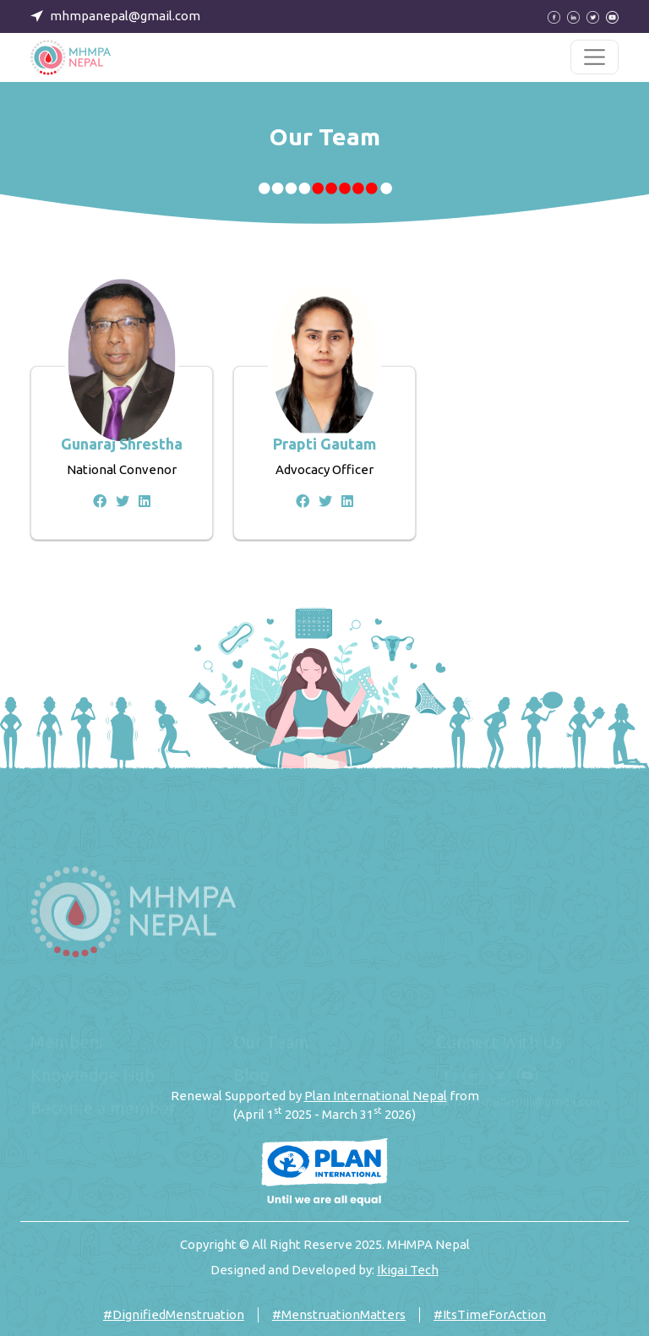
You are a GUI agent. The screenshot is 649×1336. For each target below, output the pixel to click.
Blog (251, 1075)
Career (258, 1108)
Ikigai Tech (408, 1269)
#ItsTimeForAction (490, 1314)
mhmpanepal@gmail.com (529, 1101)
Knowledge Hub (92, 1075)
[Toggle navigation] (594, 57)
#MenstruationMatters (339, 1314)
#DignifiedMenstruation (173, 1314)
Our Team (271, 1042)
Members (66, 1042)
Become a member (103, 1108)
